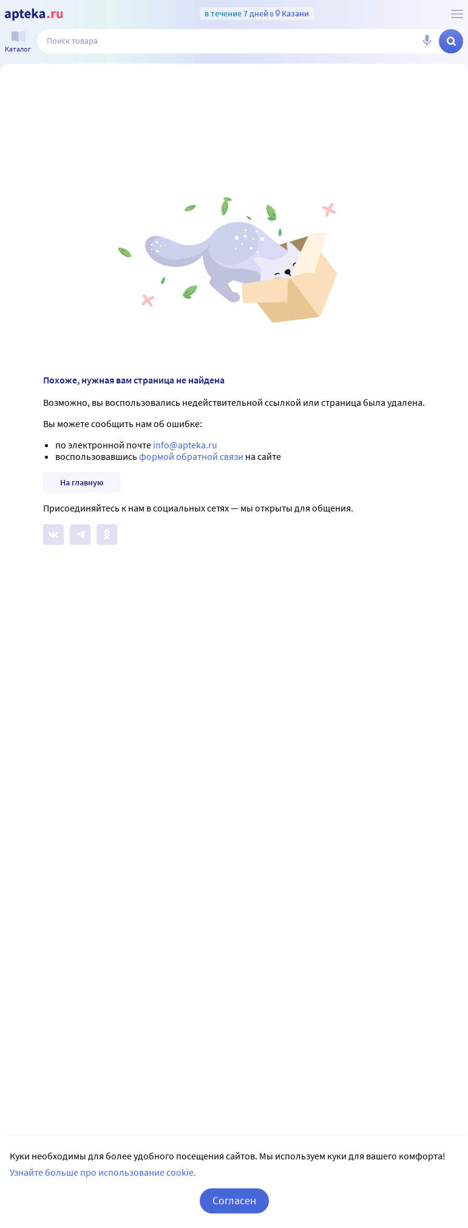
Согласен (234, 1214)
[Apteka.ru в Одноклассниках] (107, 534)
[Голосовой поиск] (426, 41)
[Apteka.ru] (34, 14)
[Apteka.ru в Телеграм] (80, 534)
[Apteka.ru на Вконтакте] (53, 534)
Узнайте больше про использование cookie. (103, 1186)
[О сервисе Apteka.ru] (457, 14)
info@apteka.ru (185, 445)
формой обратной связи (191, 456)
